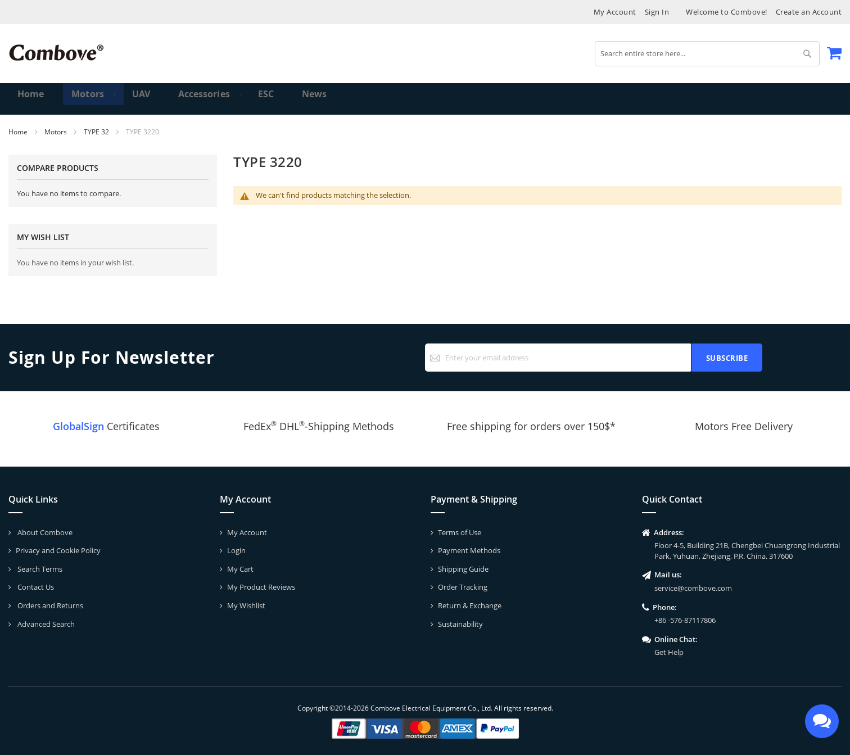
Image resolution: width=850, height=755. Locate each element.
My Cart (240, 569)
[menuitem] (83, 99)
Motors (56, 132)
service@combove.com (693, 588)
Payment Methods (469, 550)
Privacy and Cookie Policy (58, 550)
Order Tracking (462, 587)
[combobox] (707, 53)
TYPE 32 (97, 132)
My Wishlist (246, 605)
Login (236, 550)
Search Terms (39, 569)
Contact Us (35, 587)
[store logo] (56, 52)
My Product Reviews (261, 587)
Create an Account (809, 12)
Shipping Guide (463, 569)
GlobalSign (78, 426)
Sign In (657, 12)
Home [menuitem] (32, 98)
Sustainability (460, 624)
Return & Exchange (469, 605)
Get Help (669, 652)
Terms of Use (459, 532)
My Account (615, 12)
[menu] (425, 99)
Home (18, 132)
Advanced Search (45, 624)
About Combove (44, 532)
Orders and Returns (49, 605)
